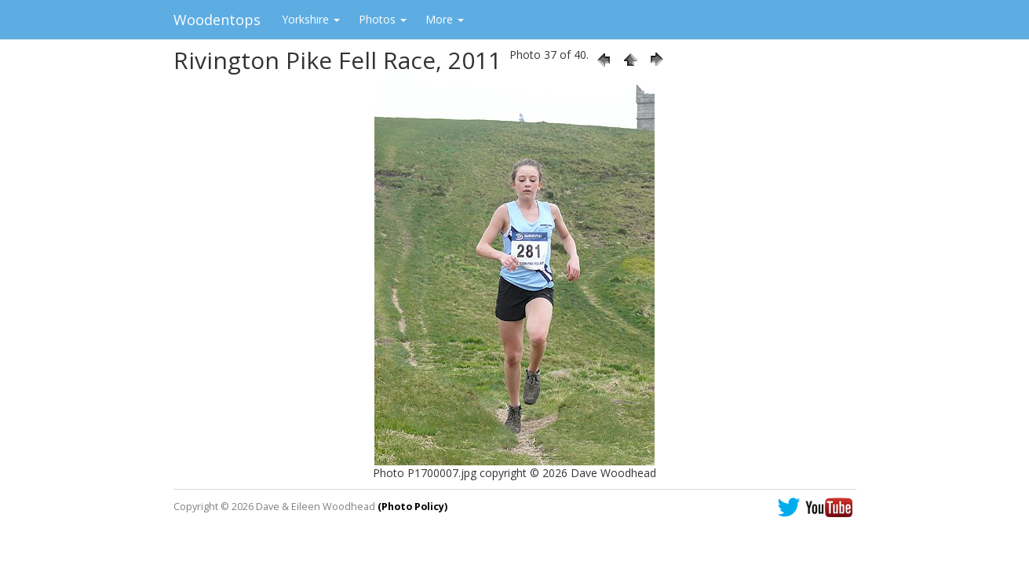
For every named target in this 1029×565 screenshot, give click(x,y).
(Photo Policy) (412, 506)
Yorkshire (311, 19)
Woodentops (217, 19)
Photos (383, 19)
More (444, 19)
